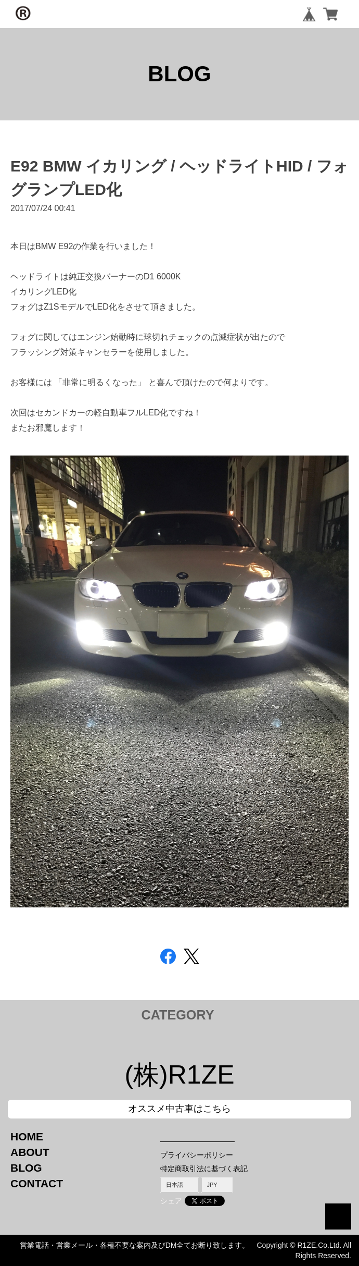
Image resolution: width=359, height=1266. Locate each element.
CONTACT (36, 1183)
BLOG (26, 1168)
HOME (26, 1136)
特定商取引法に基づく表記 (204, 1168)
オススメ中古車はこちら (179, 1108)
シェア (171, 1201)
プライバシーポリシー (196, 1155)
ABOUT (29, 1152)
